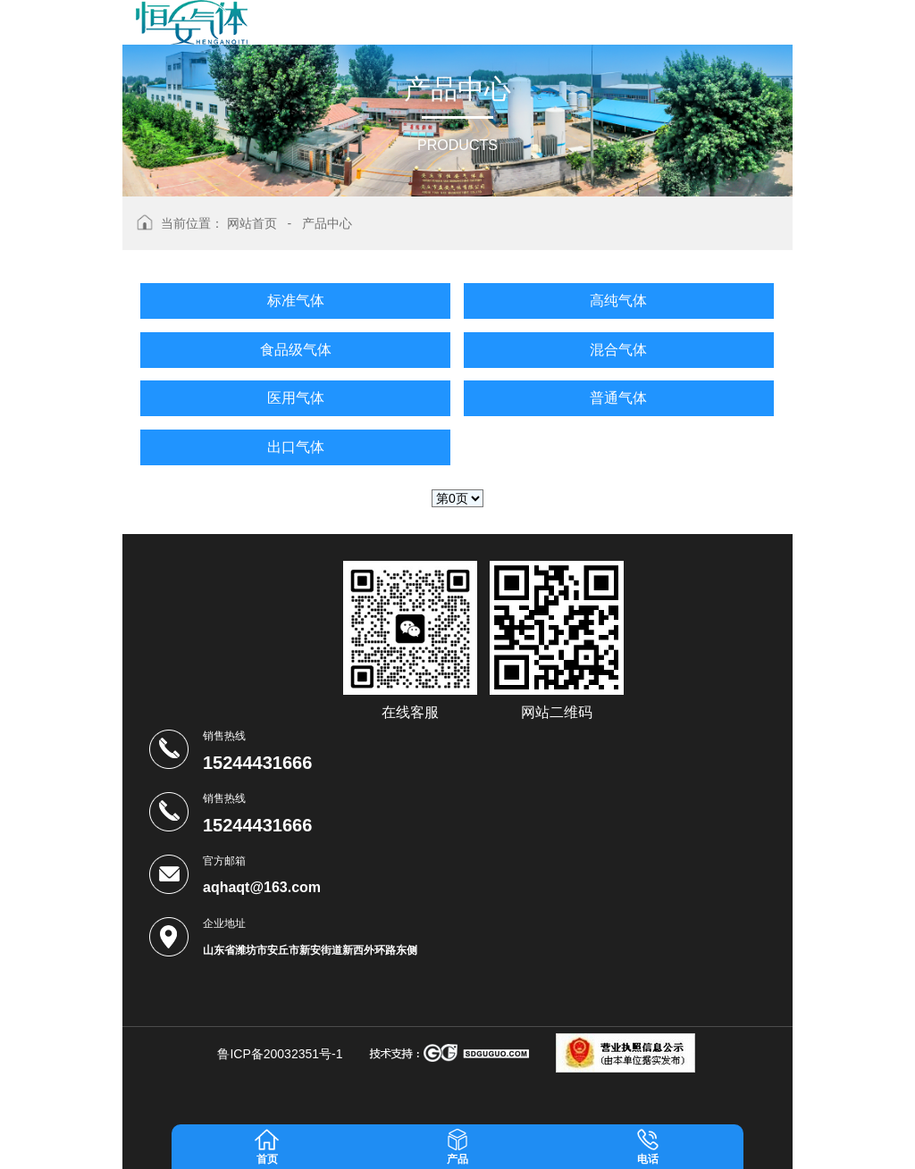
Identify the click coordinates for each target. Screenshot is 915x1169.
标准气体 (295, 300)
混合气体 (618, 349)
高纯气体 (618, 300)
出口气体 (295, 447)
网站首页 (252, 223)
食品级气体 (296, 349)
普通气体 (618, 397)
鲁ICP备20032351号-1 (279, 1054)
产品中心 (327, 223)
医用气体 (295, 397)
